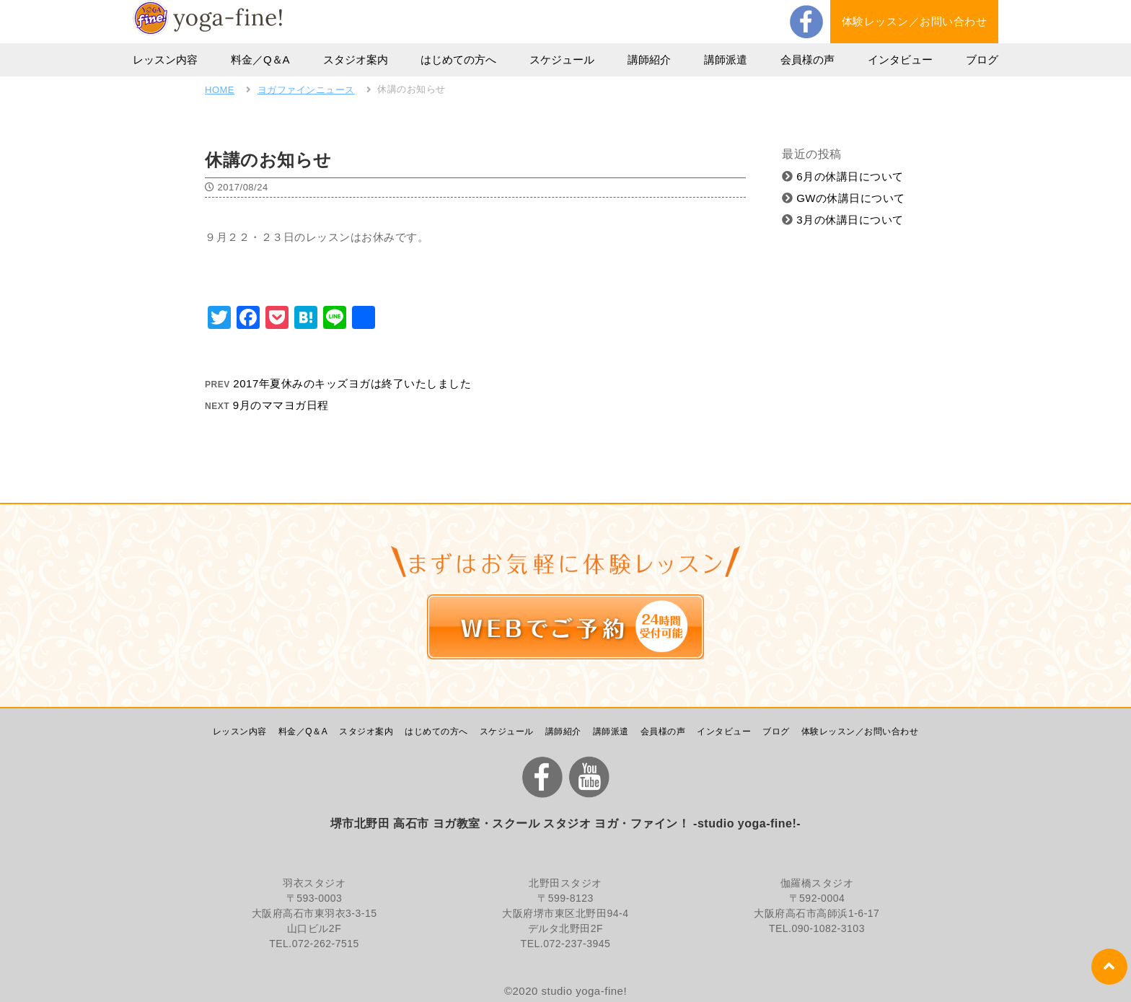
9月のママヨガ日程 (281, 405)
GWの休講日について (843, 198)
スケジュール (561, 59)
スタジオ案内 (355, 59)
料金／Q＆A (260, 59)
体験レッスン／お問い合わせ (914, 21)
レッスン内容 (165, 59)
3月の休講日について (843, 220)
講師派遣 (725, 59)
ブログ (982, 59)
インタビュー (900, 59)
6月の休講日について (843, 176)
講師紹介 (649, 59)
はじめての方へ (458, 59)
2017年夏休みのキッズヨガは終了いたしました (352, 383)
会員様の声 (807, 59)
